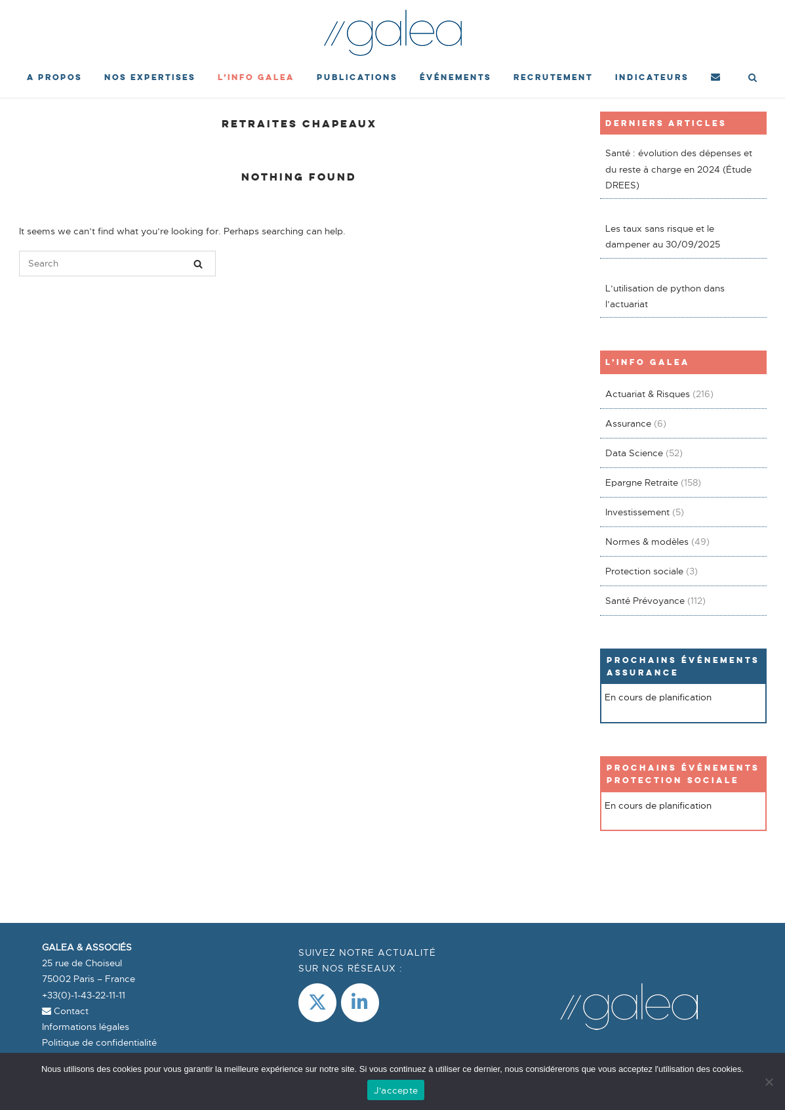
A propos (54, 77)
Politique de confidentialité (99, 1042)
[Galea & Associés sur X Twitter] (317, 1002)
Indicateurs (652, 77)
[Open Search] (752, 79)
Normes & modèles (647, 541)
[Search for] (117, 263)
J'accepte (396, 1090)
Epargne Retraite (641, 482)
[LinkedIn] (360, 1002)
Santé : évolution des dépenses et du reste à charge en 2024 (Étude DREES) (678, 169)
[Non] (768, 1081)
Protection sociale (644, 571)
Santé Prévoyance (645, 601)
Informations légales (85, 1027)
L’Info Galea (256, 77)
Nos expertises (149, 77)
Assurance (628, 423)
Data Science (634, 453)
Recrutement (553, 77)
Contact (65, 1011)
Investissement (637, 512)
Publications (357, 77)
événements (455, 77)
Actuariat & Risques (647, 394)
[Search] (198, 264)
